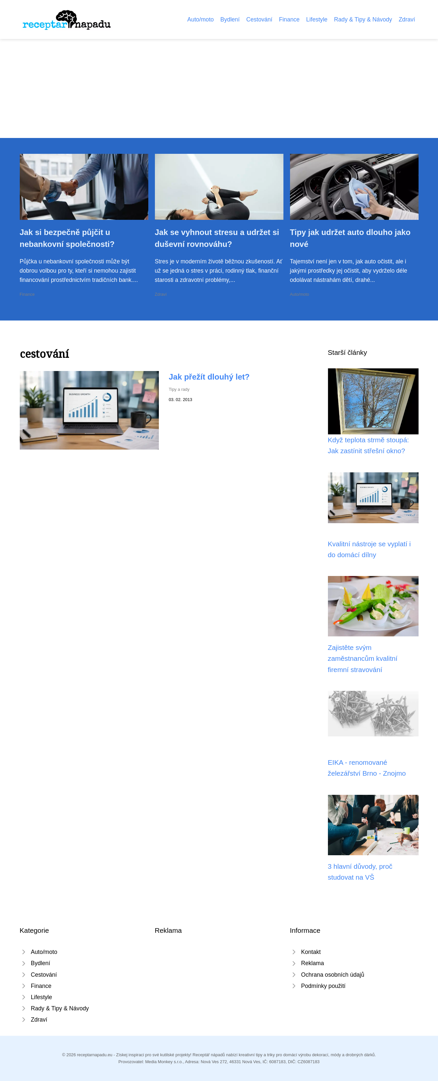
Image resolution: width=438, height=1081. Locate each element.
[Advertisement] (219, 88)
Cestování (259, 19)
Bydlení (230, 19)
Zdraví (407, 19)
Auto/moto (200, 19)
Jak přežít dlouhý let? (209, 376)
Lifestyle (317, 19)
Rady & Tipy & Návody (363, 19)
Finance (289, 19)
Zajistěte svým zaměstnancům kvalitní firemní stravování (363, 658)
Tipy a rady (179, 389)
